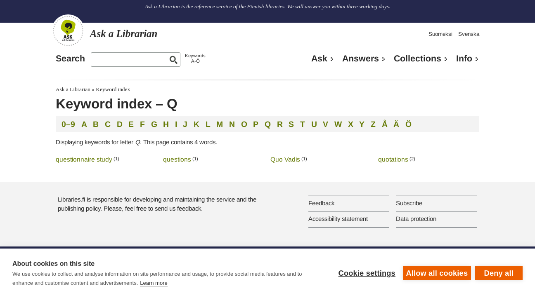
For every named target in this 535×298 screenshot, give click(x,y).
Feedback (321, 202)
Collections (417, 58)
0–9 (68, 124)
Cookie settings (366, 273)
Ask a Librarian (73, 89)
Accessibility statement (338, 218)
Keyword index (113, 89)
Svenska (468, 34)
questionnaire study (84, 159)
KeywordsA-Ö (195, 58)
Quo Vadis (285, 159)
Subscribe (409, 202)
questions (177, 159)
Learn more (153, 283)
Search (70, 58)
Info (464, 58)
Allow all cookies (437, 273)
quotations (393, 159)
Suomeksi (440, 34)
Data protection (416, 218)
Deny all (499, 273)
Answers (360, 58)
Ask (319, 58)
